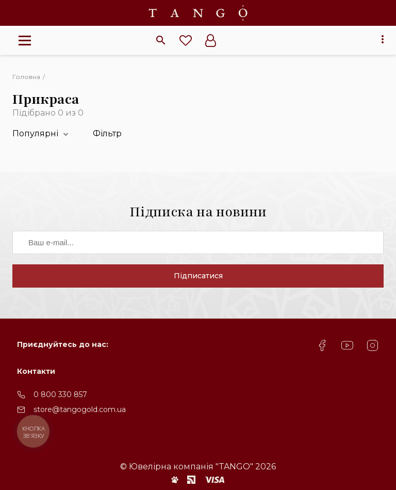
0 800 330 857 (60, 394)
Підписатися (198, 275)
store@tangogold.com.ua (80, 409)
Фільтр (107, 133)
